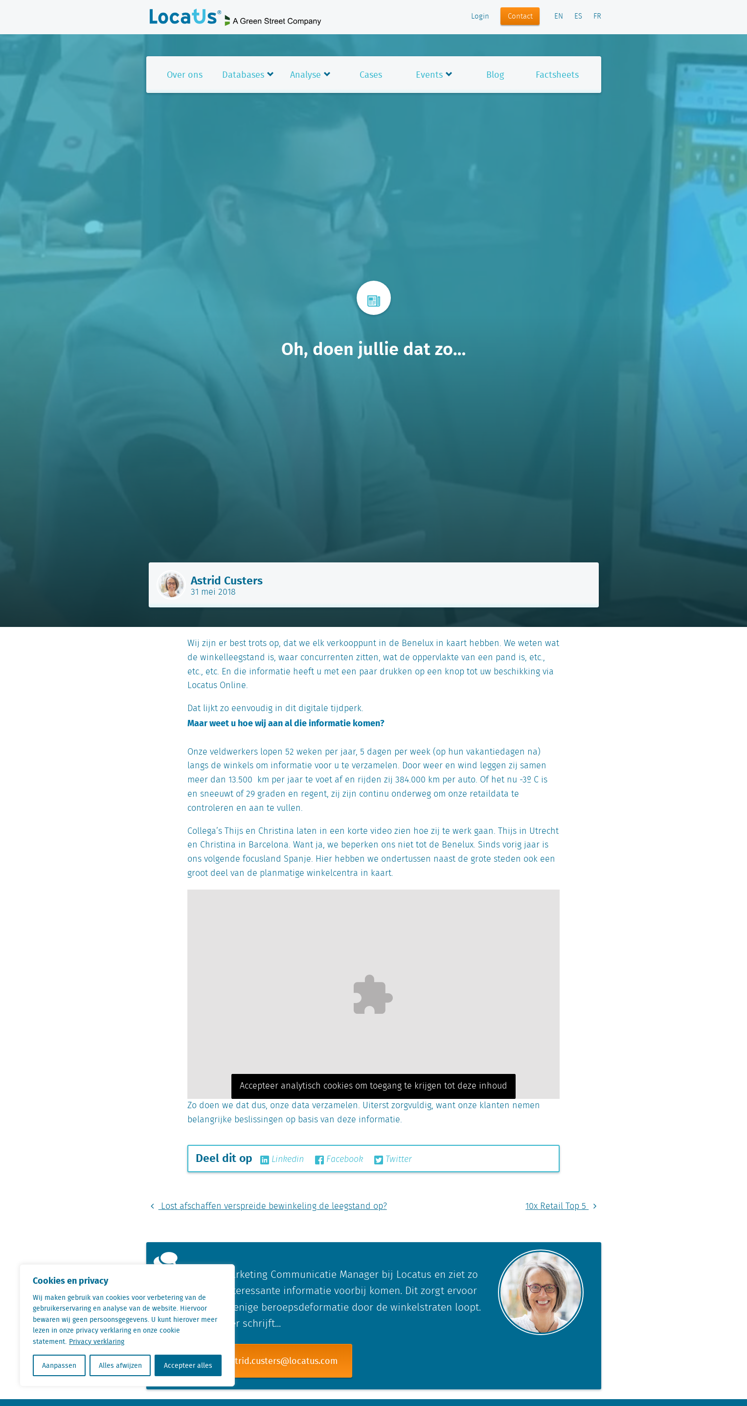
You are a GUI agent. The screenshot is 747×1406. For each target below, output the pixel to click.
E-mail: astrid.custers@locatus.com (267, 1360)
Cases (371, 74)
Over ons (185, 74)
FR (597, 16)
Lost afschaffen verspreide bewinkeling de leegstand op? (266, 1206)
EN (558, 16)
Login (480, 16)
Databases (243, 74)
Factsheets (557, 74)
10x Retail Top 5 (563, 1206)
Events (429, 74)
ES (578, 16)
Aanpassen (59, 1365)
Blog (495, 74)
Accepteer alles (188, 1365)
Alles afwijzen (120, 1365)
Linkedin (282, 1159)
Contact (520, 16)
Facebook (339, 1159)
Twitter (393, 1159)
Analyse (305, 74)
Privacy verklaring (96, 1341)
